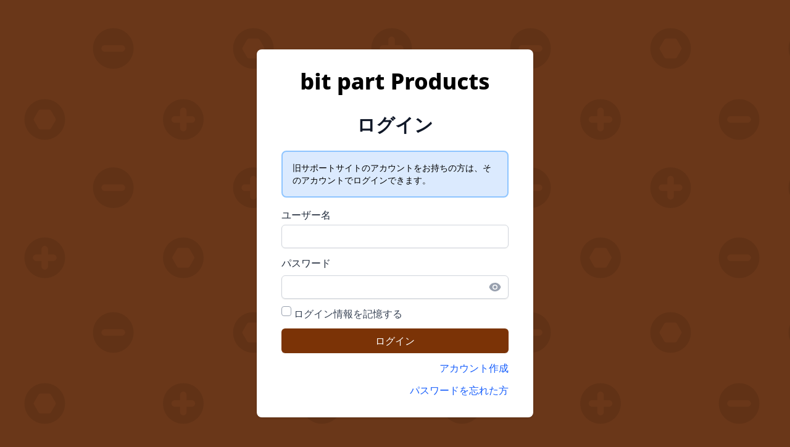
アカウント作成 (474, 368)
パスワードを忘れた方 (459, 390)
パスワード (306, 263)
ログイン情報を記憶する (348, 313)
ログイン (395, 341)
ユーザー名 (306, 215)
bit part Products (394, 81)
